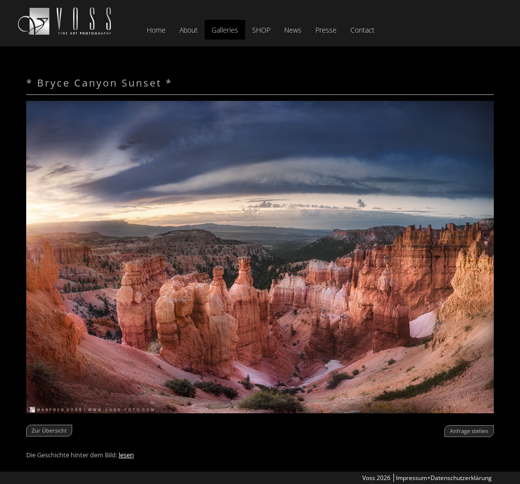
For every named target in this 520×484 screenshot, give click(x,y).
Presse (326, 30)
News (293, 30)
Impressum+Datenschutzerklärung (444, 478)
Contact (362, 30)
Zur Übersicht (49, 430)
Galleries (225, 30)
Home (156, 30)
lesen (126, 454)
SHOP (261, 30)
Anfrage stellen (469, 431)
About (188, 30)
